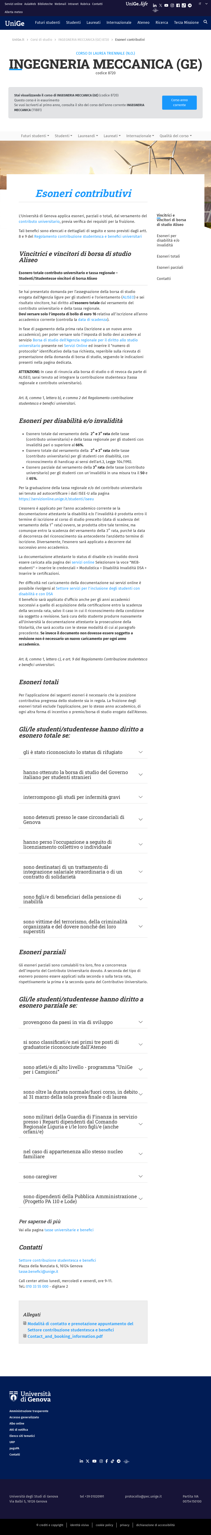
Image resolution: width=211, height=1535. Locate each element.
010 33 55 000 (37, 1286)
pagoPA (14, 1448)
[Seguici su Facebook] (178, 4)
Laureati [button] (111, 136)
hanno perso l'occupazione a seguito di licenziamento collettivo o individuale (67, 844)
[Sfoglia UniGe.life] (138, 8)
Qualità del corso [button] (174, 136)
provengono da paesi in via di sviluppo (68, 1022)
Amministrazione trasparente (28, 1411)
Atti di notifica (18, 1430)
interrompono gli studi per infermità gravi (71, 797)
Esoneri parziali (170, 267)
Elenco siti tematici (22, 1436)
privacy (124, 1525)
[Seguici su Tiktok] (184, 4)
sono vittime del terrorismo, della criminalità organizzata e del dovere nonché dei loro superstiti (75, 926)
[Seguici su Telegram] (190, 4)
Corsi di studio (41, 40)
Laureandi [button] (86, 136)
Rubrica (85, 4)
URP (12, 1442)
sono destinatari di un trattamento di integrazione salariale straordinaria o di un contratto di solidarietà (72, 872)
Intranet (73, 4)
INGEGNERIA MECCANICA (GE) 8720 (83, 40)
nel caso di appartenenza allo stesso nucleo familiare (73, 1153)
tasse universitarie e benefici (69, 1230)
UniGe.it (18, 40)
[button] (47, 23)
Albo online (16, 1423)
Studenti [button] (62, 136)
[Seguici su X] (160, 4)
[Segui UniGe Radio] (155, 10)
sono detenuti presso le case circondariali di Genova (73, 819)
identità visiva (79, 1525)
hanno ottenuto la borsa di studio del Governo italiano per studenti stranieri (75, 774)
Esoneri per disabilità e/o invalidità (168, 240)
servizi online (83, 562)
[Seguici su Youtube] (166, 4)
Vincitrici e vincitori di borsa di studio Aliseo (171, 220)
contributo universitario (39, 221)
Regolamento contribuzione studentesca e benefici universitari (88, 236)
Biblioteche (45, 4)
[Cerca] (205, 21)
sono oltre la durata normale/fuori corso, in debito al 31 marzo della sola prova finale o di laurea (80, 1094)
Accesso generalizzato (24, 1417)
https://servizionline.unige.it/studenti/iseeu (56, 499)
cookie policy (104, 1525)
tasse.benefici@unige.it (38, 1271)
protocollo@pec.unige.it (143, 1496)
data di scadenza (92, 319)
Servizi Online (75, 345)
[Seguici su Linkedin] (154, 4)
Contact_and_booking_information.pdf (65, 1336)
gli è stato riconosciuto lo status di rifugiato (72, 752)
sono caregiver (40, 1176)
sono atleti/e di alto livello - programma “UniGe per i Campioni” (77, 1069)
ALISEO (128, 297)
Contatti (97, 4)
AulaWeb (30, 4)
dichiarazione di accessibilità (155, 1525)
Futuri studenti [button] (33, 136)
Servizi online (13, 4)
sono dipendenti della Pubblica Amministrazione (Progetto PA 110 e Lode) (80, 1198)
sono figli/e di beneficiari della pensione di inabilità (72, 899)
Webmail (60, 4)
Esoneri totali (168, 256)
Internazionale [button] (138, 136)
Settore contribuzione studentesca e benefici (57, 1260)
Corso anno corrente (179, 102)
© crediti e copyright (49, 1525)
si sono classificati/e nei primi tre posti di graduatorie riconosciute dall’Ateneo (71, 1044)
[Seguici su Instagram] (172, 4)
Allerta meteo (14, 12)
